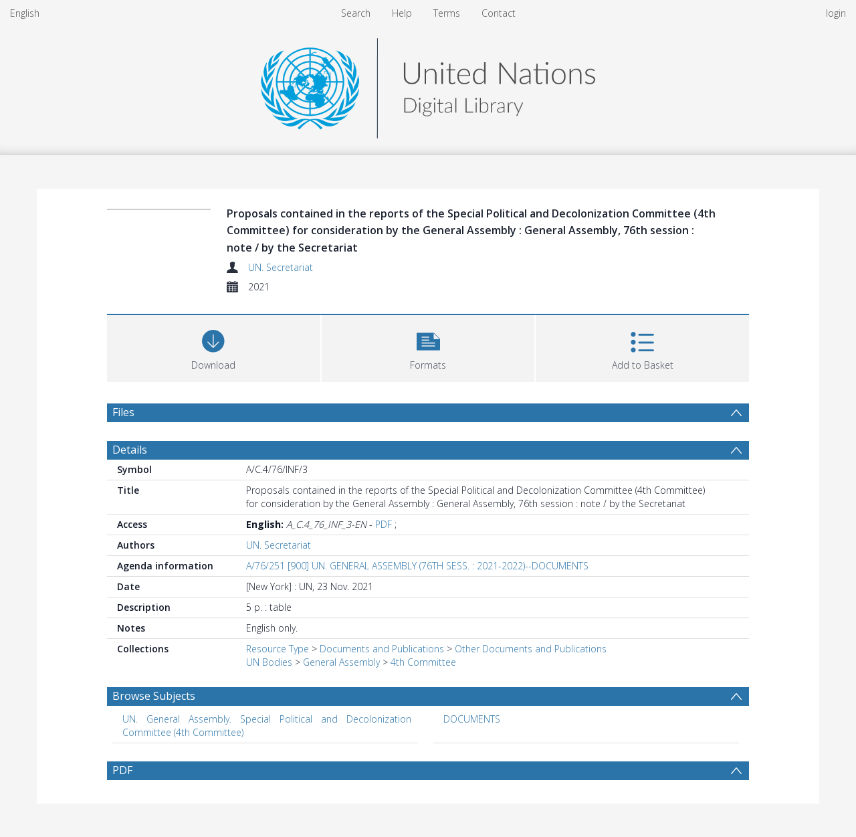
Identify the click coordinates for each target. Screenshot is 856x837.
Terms (446, 13)
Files (123, 412)
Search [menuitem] (355, 13)
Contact (498, 13)
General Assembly (341, 662)
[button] (428, 347)
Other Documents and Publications (531, 648)
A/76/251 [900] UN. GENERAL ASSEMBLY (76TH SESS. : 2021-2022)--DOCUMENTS (417, 565)
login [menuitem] (836, 13)
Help (402, 13)
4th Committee (423, 662)
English (24, 13)
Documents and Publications (382, 648)
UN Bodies (269, 662)
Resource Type (277, 648)
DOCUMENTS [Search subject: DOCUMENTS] (471, 719)
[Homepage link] (428, 84)
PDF (383, 524)
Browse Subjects (153, 695)
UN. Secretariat (280, 267)
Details (129, 449)
